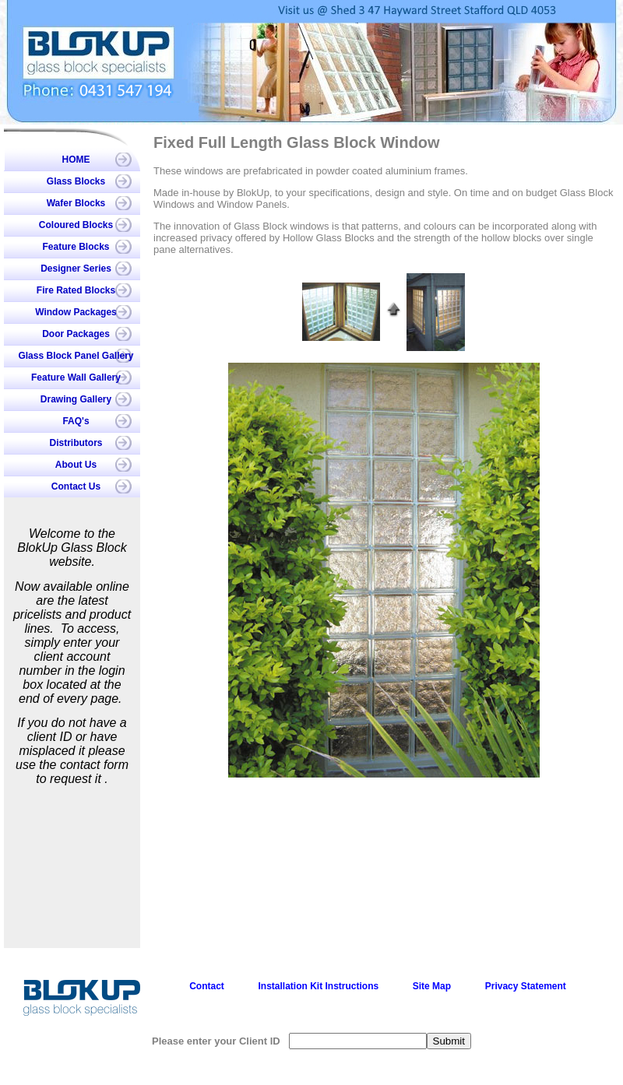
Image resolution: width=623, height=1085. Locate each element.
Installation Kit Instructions (318, 986)
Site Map (432, 986)
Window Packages (76, 312)
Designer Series (75, 268)
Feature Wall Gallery (76, 377)
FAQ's (75, 421)
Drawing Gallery (75, 399)
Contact (206, 986)
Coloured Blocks (76, 224)
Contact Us (75, 486)
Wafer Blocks (76, 203)
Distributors (75, 442)
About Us (76, 464)
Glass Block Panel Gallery (75, 355)
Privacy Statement (525, 986)
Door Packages (76, 333)
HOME (76, 159)
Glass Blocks (76, 181)
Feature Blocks (75, 246)
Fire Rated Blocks (76, 290)
